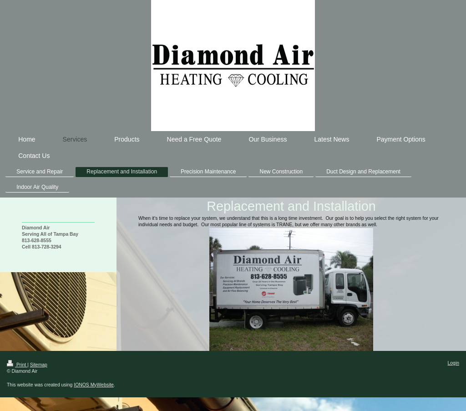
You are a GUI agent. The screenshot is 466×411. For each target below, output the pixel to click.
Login (453, 362)
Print (17, 364)
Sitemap (38, 364)
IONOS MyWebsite (94, 384)
